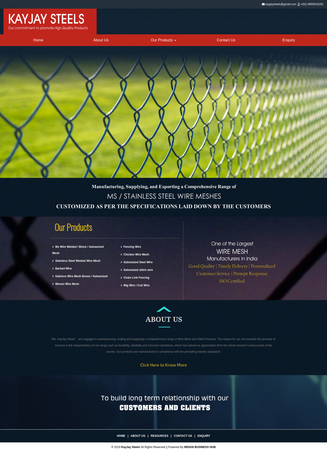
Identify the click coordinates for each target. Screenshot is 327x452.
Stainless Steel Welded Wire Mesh (76, 260)
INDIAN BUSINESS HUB (200, 447)
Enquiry (288, 40)
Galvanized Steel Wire (137, 262)
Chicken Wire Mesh (135, 254)
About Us (101, 40)
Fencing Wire (131, 246)
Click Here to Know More (163, 364)
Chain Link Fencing (135, 277)
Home (38, 40)
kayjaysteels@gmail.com (280, 4)
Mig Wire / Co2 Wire (135, 285)
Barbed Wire (62, 268)
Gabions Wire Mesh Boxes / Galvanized (80, 276)
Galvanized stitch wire (137, 270)
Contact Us (226, 40)
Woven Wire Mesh (65, 284)
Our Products (163, 40)
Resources (160, 436)
